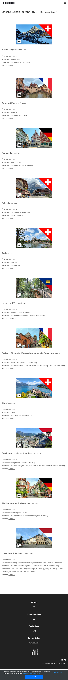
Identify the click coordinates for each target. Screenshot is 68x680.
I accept (34, 676)
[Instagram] (65, 660)
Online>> (11, 65)
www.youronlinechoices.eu (31, 673)
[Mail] (62, 660)
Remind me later (57, 672)
